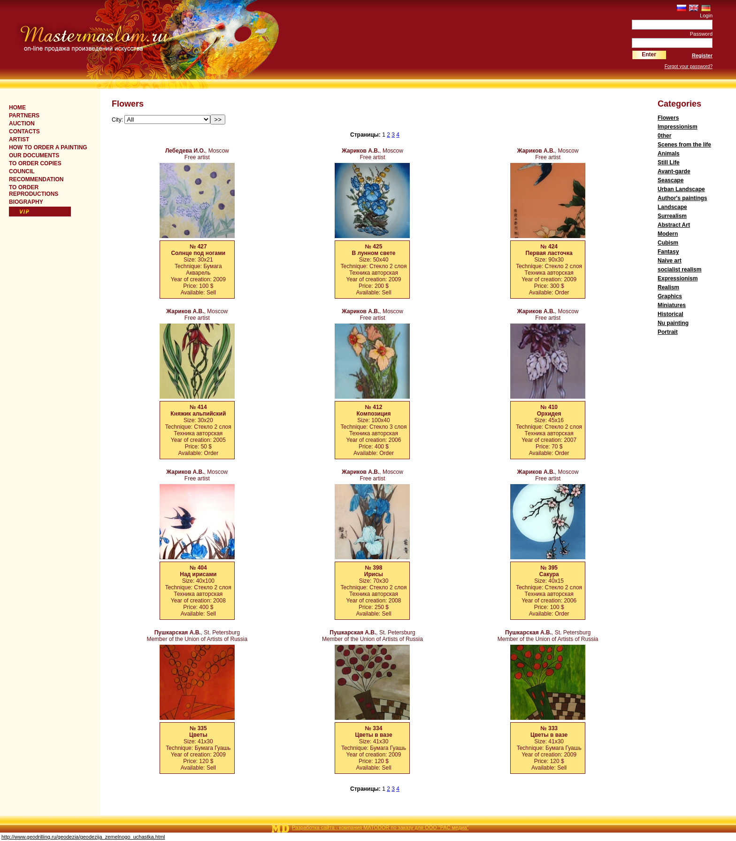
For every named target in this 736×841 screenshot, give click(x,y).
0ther (664, 135)
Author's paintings (682, 198)
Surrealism (672, 216)
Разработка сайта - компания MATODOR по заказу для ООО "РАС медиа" (380, 827)
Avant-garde (674, 171)
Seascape (670, 180)
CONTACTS (24, 131)
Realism (668, 287)
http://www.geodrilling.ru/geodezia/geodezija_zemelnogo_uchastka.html (83, 837)
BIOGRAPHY (26, 202)
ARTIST (19, 139)
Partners (24, 115)
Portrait (668, 332)
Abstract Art (674, 225)
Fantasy (668, 251)
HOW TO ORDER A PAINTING (48, 147)
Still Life (669, 162)
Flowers (668, 118)
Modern (668, 234)
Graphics (670, 296)
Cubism (668, 242)
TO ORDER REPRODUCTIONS (33, 190)
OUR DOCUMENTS (34, 155)
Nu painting (673, 323)
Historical (670, 314)
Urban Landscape (681, 189)
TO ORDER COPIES (35, 163)
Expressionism (678, 278)
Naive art (670, 260)
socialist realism (679, 269)
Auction (22, 123)
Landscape (672, 207)
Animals (669, 153)
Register (702, 55)
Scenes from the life (684, 144)
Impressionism (678, 126)
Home (17, 107)
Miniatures (672, 305)
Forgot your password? (689, 66)
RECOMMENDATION (36, 179)
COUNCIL (22, 171)
